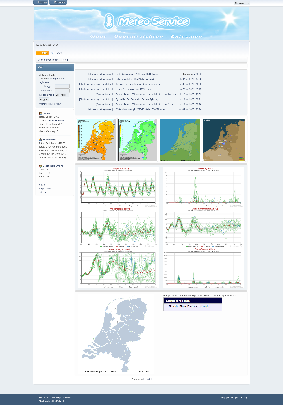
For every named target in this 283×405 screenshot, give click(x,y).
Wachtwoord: (47, 90)
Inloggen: (49, 86)
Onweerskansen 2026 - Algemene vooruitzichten (139, 94)
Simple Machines (63, 398)
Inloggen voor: (46, 95)
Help (223, 398)
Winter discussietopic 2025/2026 (131, 109)
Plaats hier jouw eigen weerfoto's (96, 84)
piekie (42, 185)
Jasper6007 (45, 188)
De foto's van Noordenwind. (129, 84)
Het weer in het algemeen (99, 74)
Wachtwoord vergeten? (50, 104)
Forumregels (232, 398)
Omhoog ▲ (245, 398)
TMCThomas (152, 74)
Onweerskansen (104, 94)
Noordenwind (154, 84)
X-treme (43, 192)
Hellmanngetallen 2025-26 (128, 79)
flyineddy (172, 94)
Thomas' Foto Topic (125, 89)
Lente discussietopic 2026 (128, 74)
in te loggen (53, 78)
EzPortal (147, 379)
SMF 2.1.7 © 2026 (47, 398)
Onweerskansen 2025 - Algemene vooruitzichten (139, 104)
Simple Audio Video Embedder (52, 401)
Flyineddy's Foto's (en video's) (130, 99)
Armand (150, 79)
